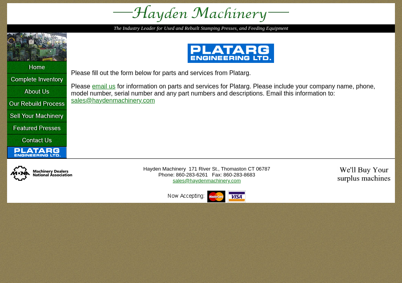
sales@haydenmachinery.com (113, 100)
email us (103, 86)
